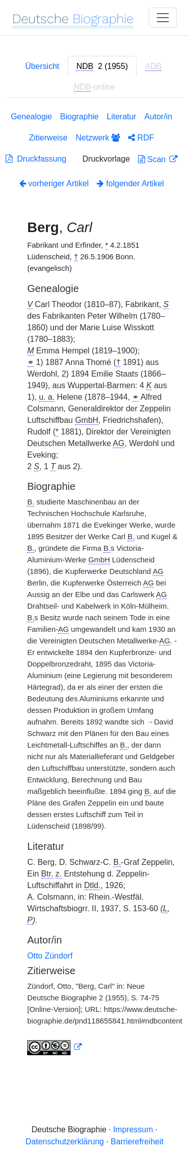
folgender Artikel (130, 183)
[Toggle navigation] (163, 18)
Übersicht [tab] (42, 66)
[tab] (102, 66)
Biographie (79, 116)
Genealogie (31, 116)
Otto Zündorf (50, 956)
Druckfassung (36, 159)
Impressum (133, 1129)
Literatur (122, 116)
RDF (141, 137)
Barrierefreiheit (137, 1141)
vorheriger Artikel (54, 183)
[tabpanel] (94, 585)
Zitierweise (48, 137)
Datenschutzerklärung (65, 1141)
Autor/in (158, 116)
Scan (153, 159)
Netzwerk (98, 137)
